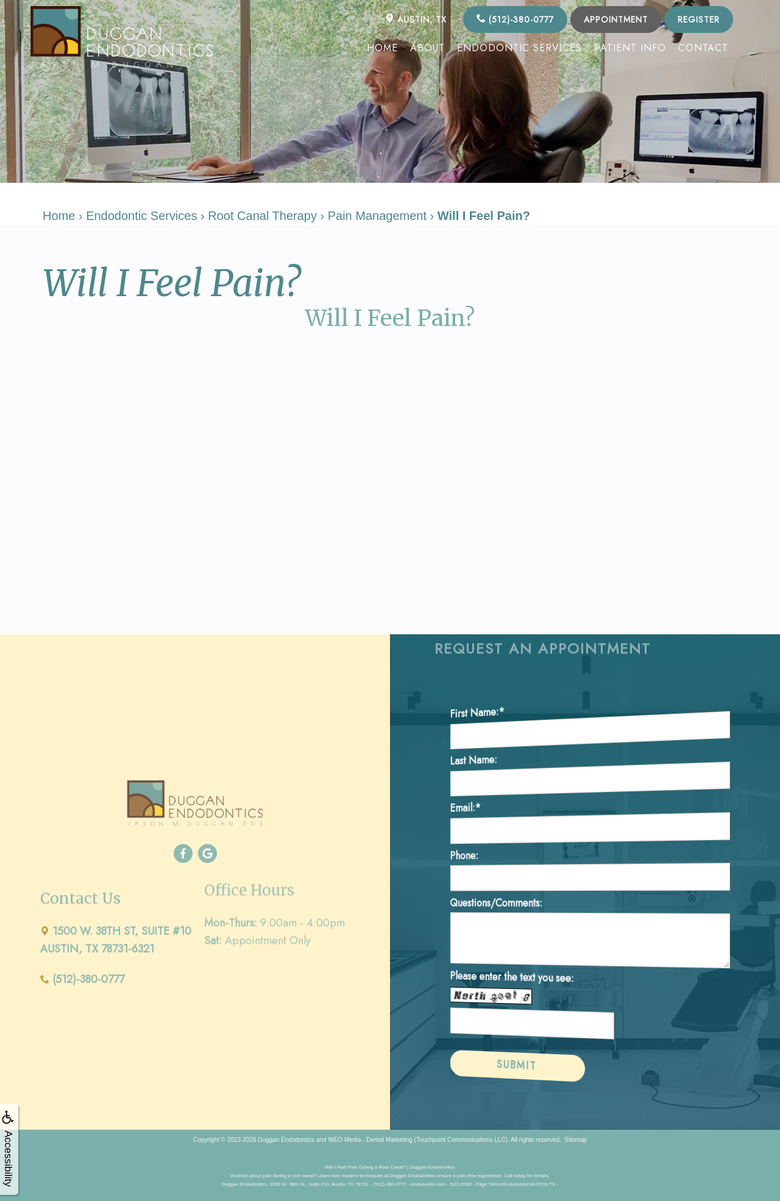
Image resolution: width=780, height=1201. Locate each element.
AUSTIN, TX (416, 19)
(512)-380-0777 (515, 19)
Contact (703, 48)
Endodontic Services (519, 48)
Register (699, 19)
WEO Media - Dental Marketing (370, 1139)
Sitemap (575, 1139)
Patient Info (630, 48)
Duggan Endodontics (286, 1139)
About (427, 48)
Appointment (616, 19)
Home (382, 48)
